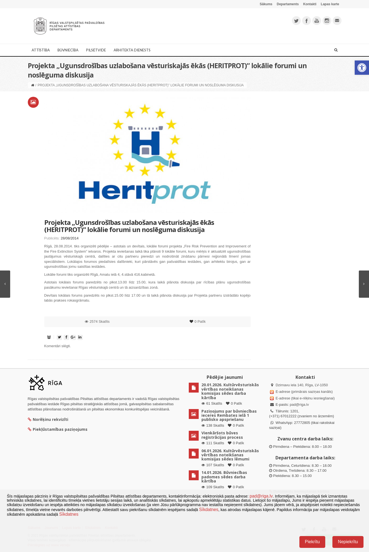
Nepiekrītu (348, 541)
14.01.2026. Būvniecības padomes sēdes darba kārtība (224, 477)
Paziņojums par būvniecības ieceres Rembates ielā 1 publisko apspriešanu (229, 415)
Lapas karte (330, 4)
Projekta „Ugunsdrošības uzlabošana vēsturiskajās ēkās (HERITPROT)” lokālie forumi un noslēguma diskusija (129, 226)
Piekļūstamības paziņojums (58, 429)
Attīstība (41, 50)
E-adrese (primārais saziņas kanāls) (304, 392)
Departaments (288, 4)
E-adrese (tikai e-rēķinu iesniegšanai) (305, 398)
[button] (362, 67)
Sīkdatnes (208, 509)
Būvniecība (68, 50)
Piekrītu (312, 541)
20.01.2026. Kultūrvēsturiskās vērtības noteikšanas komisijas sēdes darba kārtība (230, 391)
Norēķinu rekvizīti (48, 419)
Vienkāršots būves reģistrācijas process (222, 435)
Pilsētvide (96, 50)
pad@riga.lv (299, 404)
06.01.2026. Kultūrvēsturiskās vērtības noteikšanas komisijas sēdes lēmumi (230, 455)
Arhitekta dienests (132, 50)
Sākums (266, 4)
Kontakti (309, 4)
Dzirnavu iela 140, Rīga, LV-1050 (302, 385)
